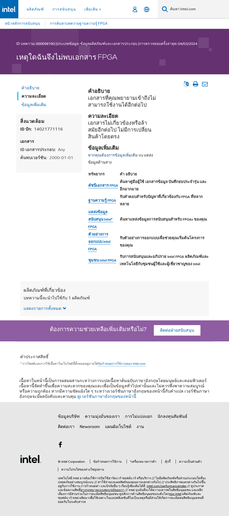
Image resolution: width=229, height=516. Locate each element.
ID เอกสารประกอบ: (42, 149)
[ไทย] (147, 9)
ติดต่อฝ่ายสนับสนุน (177, 330)
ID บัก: (41, 129)
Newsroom (90, 426)
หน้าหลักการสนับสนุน (22, 23)
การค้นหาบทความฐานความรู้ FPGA (78, 23)
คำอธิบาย (30, 88)
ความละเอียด (33, 96)
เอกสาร (27, 141)
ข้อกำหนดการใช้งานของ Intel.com (122, 364)
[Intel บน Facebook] (60, 445)
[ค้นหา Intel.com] (198, 9)
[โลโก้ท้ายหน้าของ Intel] (30, 458)
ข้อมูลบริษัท (69, 416)
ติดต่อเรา (66, 426)
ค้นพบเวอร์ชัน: (46, 157)
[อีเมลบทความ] (205, 84)
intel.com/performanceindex (167, 486)
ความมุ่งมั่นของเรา (102, 416)
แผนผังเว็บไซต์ (118, 426)
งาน (140, 426)
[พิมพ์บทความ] (195, 84)
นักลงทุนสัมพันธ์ (172, 416)
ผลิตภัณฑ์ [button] (35, 9)
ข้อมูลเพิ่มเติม (33, 104)
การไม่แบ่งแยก (138, 416)
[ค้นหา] (165, 9)
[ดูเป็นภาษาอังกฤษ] (186, 83)
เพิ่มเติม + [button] (92, 9)
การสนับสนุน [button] (64, 9)
